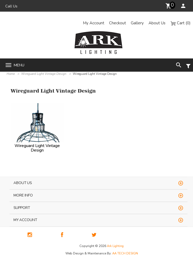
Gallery (137, 23)
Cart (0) (180, 23)
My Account (93, 23)
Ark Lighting (115, 246)
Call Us (11, 6)
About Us (157, 23)
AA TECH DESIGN (125, 253)
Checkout (117, 23)
